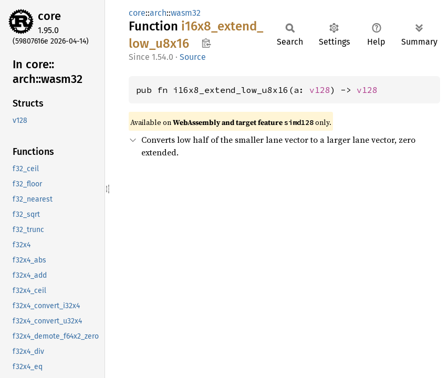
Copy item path (206, 43)
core (49, 16)
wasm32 (186, 13)
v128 (319, 90)
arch (158, 13)
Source (193, 57)
